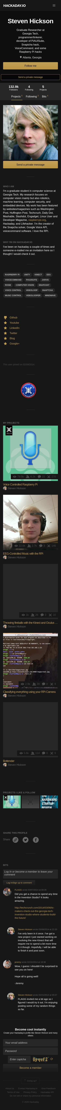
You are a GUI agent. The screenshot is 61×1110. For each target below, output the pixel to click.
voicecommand (13, 280)
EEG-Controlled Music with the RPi (23, 553)
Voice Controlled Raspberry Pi (20, 484)
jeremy (18, 962)
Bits (45, 96)
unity (27, 275)
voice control (13, 290)
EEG (49, 275)
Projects (16, 96)
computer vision (25, 285)
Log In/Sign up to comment (19, 882)
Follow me (30, 65)
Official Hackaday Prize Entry (9, 430)
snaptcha (47, 290)
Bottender (8, 761)
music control (13, 295)
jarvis (45, 280)
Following (32, 96)
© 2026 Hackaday (30, 1102)
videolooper (33, 295)
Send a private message (30, 77)
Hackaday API (47, 1092)
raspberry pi (12, 275)
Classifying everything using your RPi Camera (29, 691)
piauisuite (31, 280)
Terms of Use (13, 1092)
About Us (9, 1088)
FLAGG (18, 890)
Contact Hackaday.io (27, 1088)
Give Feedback (48, 1088)
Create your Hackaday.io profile (17, 1033)
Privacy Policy (30, 1092)
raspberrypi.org (37, 220)
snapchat (44, 285)
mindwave (50, 295)
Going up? (30, 1081)
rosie (8, 285)
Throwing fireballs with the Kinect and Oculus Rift (31, 622)
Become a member (30, 1067)
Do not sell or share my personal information (30, 1096)
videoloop (31, 290)
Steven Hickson (14, 488)
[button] (54, 5)
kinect (38, 275)
